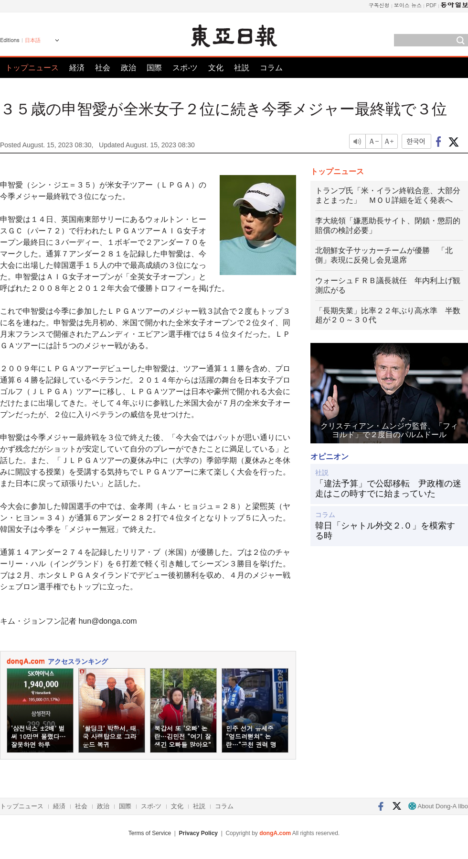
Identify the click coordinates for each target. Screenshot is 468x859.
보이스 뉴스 (408, 5)
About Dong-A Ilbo (438, 806)
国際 (154, 68)
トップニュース (32, 68)
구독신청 (379, 5)
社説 (241, 68)
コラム (271, 68)
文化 (215, 68)
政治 (128, 68)
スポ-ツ (185, 68)
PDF (431, 5)
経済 (77, 68)
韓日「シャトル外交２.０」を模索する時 (385, 531)
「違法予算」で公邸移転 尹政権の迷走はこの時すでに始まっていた (388, 489)
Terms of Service (149, 833)
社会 (102, 68)
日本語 (33, 40)
